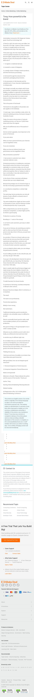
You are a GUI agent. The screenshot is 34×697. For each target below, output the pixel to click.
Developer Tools (7, 515)
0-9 (16, 670)
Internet (5, 510)
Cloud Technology (22, 513)
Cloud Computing (22, 507)
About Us (9, 680)
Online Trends (21, 510)
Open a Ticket (9, 565)
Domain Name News (22, 515)
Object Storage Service (7, 633)
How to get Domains (7, 646)
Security (3, 635)
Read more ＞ (17, 33)
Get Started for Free (11, 540)
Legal (23, 680)
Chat (6, 553)
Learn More (7, 443)
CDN (17, 630)
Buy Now (13, 443)
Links (10, 682)
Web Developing (12, 659)
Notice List (4, 682)
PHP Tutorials (28, 659)
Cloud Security (7, 513)
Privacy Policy (17, 680)
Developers (4, 659)
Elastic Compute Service (8, 630)
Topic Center (4, 657)
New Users (13, 649)
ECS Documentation (13, 643)
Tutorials (20, 659)
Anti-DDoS (22, 630)
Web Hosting (26, 633)
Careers (3, 680)
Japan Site (4, 643)
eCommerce (18, 633)
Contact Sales (16, 553)
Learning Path (5, 649)
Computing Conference (9, 507)
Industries (23, 657)
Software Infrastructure (20, 646)
